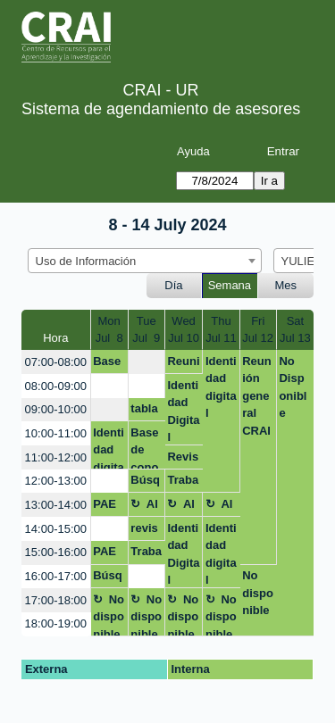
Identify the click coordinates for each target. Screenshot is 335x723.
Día (173, 285)
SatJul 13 (295, 329)
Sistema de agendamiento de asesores (160, 109)
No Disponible (292, 387)
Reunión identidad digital (183, 364)
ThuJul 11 (221, 329)
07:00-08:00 (56, 362)
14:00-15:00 (56, 529)
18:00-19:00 (56, 623)
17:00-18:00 (56, 600)
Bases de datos (108, 364)
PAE (104, 504)
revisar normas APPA (145, 531)
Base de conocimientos (145, 448)
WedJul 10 (183, 329)
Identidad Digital (183, 411)
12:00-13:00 (56, 480)
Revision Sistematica (182, 460)
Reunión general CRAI (257, 395)
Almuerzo (144, 507)
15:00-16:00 (56, 552)
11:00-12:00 (56, 457)
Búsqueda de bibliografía (108, 578)
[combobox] (145, 260)
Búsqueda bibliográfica (146, 483)
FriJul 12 (257, 329)
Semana (229, 285)
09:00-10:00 (56, 409)
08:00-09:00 (56, 386)
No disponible (257, 593)
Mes (286, 285)
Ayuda (193, 151)
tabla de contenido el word (146, 411)
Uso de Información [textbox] (86, 261)
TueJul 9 (146, 329)
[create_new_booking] (146, 362)
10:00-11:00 (56, 433)
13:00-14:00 (56, 504)
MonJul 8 (109, 329)
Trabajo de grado (183, 483)
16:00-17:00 (56, 576)
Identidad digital (221, 387)
